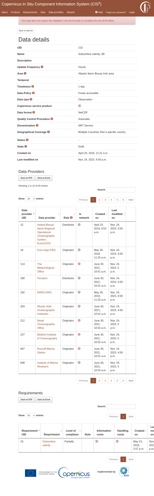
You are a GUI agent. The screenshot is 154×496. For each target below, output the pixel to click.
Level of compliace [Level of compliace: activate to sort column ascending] (72, 432)
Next (131, 199)
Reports (71, 12)
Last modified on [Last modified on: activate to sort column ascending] (117, 214)
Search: (117, 189)
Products (15, 12)
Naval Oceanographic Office (46, 324)
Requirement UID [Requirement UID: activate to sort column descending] (30, 432)
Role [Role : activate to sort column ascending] (68, 217)
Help (99, 12)
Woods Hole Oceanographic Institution (46, 310)
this (70, 20)
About (5, 12)
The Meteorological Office (45, 268)
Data (43, 12)
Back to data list (26, 30)
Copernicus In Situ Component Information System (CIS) (51, 3)
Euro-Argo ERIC (46, 250)
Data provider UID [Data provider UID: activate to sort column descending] (27, 214)
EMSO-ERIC (44, 292)
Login (132, 12)
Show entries (30, 198)
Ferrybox (42, 278)
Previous (83, 199)
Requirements (30, 12)
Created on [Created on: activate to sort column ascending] (100, 216)
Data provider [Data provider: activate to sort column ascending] (47, 217)
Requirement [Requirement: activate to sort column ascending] (52, 434)
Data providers (56, 12)
